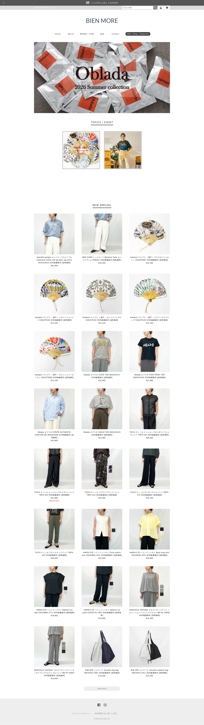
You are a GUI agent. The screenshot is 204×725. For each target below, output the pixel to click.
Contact (115, 34)
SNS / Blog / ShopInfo (138, 34)
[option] (81, 150)
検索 (155, 7)
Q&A (102, 34)
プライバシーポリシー (81, 714)
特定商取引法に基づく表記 (106, 714)
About (71, 34)
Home (57, 34)
